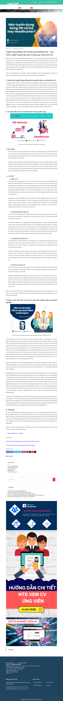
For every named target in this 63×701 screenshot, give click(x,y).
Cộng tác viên (28, 7)
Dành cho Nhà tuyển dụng (50, 2)
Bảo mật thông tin (38, 685)
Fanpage (10, 649)
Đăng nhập (34, 2)
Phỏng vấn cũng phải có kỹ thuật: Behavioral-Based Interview (21, 493)
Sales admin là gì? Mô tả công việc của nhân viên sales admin (21, 496)
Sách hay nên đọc (12, 469)
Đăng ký (40, 2)
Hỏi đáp (48, 685)
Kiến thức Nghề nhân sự (18, 48)
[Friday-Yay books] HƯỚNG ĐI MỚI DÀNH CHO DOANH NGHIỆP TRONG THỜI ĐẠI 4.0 (26, 495)
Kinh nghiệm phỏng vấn (13, 467)
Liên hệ (8, 10)
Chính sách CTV (50, 682)
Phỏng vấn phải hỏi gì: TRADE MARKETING (17, 491)
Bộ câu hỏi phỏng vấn (12, 472)
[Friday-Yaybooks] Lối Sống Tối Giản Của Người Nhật (19, 492)
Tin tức (53, 7)
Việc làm (17, 7)
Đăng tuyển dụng (45, 7)
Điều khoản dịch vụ (38, 682)
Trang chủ (9, 7)
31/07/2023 (8, 48)
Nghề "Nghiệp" (11, 470)
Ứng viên (37, 7)
